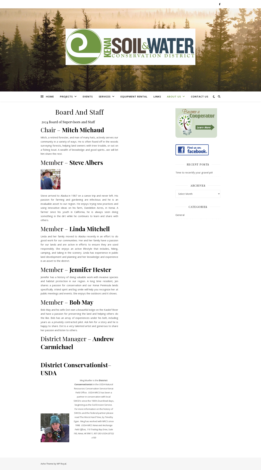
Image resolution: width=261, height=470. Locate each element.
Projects (66, 96)
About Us (174, 96)
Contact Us (199, 96)
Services (105, 96)
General (179, 215)
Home (50, 96)
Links (157, 96)
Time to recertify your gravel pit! (194, 172)
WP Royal (61, 463)
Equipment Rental (134, 96)
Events (88, 96)
